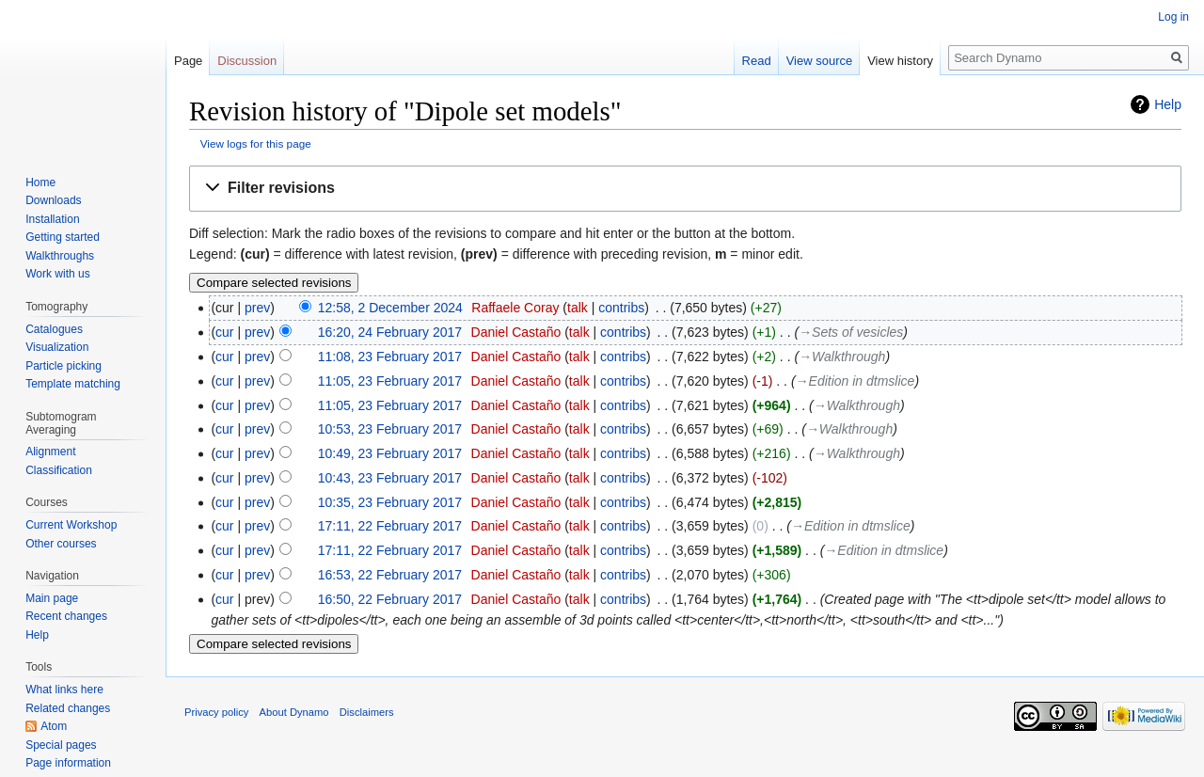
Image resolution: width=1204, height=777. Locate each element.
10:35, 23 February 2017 (390, 502)
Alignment (50, 451)
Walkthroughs (59, 255)
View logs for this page (255, 143)
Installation (52, 219)
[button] (685, 188)
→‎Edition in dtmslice (855, 380)
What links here (64, 689)
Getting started (62, 237)
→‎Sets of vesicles (851, 332)
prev (257, 307)
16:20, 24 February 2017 (390, 332)
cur (224, 332)
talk (577, 307)
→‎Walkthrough (842, 356)
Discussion (247, 61)
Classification (58, 470)
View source (819, 61)
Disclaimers (367, 712)
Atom (53, 726)
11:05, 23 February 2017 (390, 380)
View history (900, 61)
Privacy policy (216, 712)
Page (188, 61)
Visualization (56, 347)
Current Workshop (71, 524)
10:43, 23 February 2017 (390, 477)
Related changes (67, 708)
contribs (621, 307)
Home (40, 182)
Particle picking (63, 366)
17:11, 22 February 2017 (390, 525)
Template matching (72, 383)
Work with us (57, 273)
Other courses (60, 543)
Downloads (53, 200)
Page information (68, 762)
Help (1167, 104)
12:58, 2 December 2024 (390, 307)
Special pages (60, 745)
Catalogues (54, 329)
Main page (51, 598)
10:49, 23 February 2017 (390, 453)
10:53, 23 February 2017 (390, 428)
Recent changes (66, 616)
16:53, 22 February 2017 (390, 574)
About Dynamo (294, 712)
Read (756, 61)
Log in (1173, 17)
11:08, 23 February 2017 (390, 356)
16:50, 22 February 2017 (390, 599)
